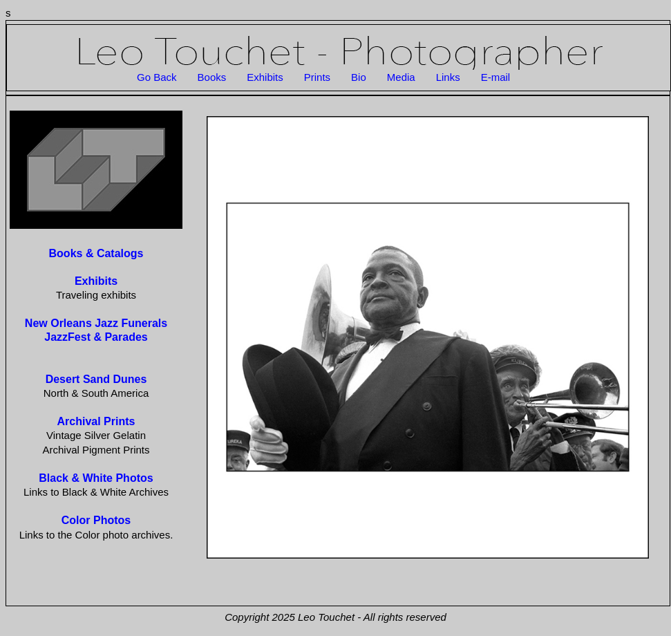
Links (448, 77)
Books (212, 77)
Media (401, 77)
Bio (358, 77)
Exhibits (265, 77)
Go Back (157, 77)
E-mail (496, 77)
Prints (317, 77)
